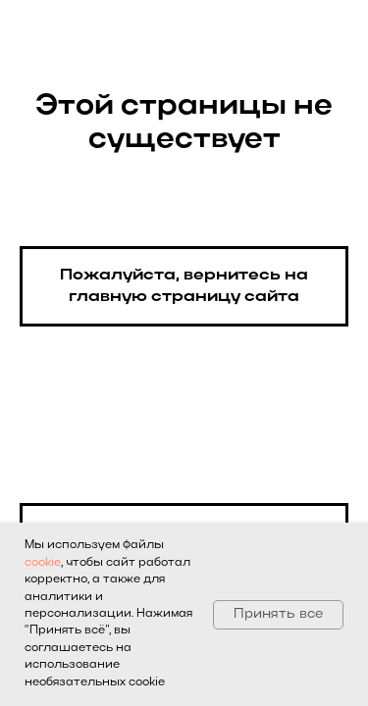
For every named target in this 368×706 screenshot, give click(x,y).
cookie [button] (43, 563)
